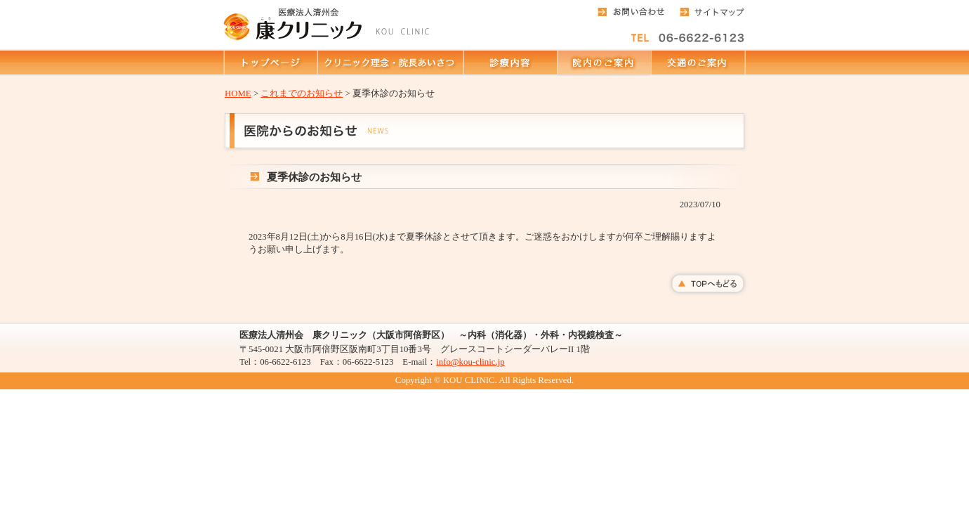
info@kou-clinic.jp (470, 362)
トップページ (270, 62)
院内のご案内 (603, 62)
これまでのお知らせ (302, 93)
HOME (238, 93)
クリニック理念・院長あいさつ (390, 62)
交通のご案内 (698, 62)
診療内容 (510, 62)
